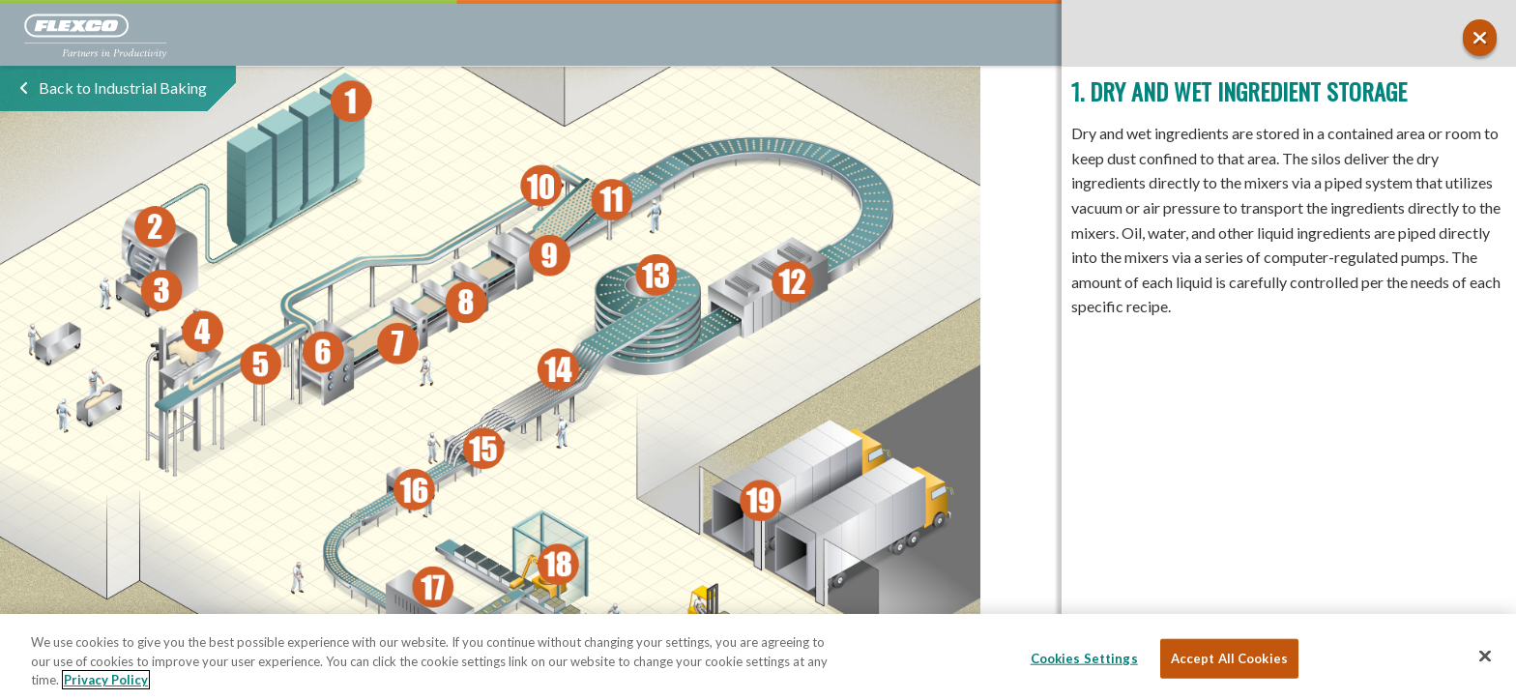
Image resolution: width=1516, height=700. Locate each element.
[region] (758, 657)
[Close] (1485, 655)
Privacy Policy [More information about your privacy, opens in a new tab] (106, 679)
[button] (1480, 37)
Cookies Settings (1084, 657)
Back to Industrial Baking (123, 87)
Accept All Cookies (1229, 657)
